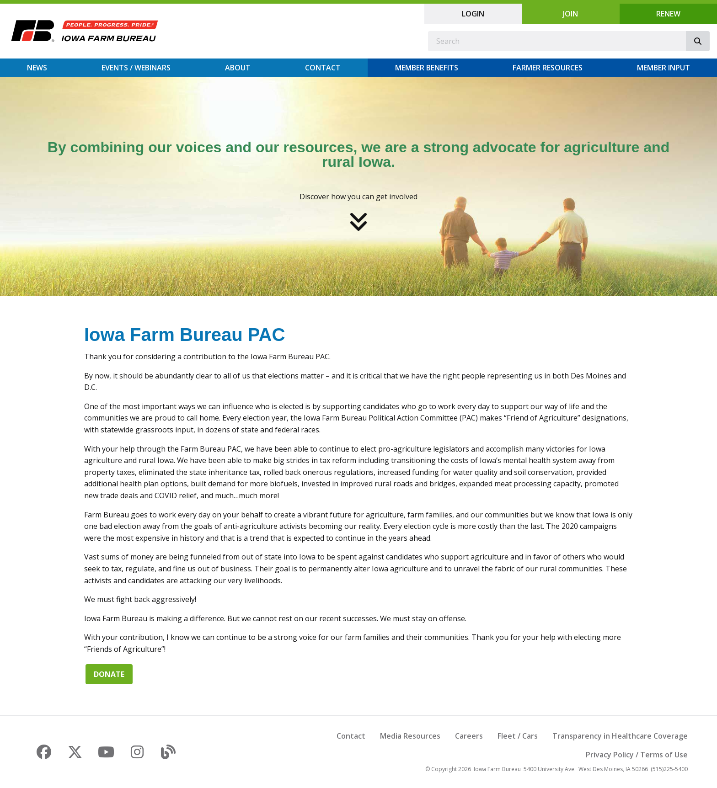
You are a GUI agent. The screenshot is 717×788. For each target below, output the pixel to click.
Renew (668, 14)
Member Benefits (426, 68)
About (238, 68)
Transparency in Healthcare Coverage (620, 736)
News (37, 68)
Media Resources (410, 736)
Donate (109, 674)
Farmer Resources (548, 68)
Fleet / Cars (518, 736)
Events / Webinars (136, 68)
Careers (469, 736)
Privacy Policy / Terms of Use (637, 755)
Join (570, 14)
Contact (323, 68)
